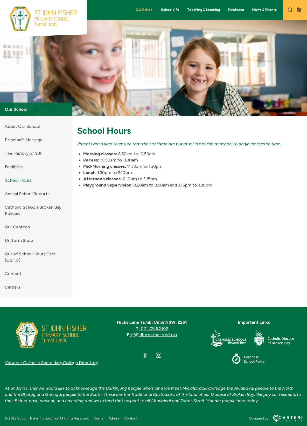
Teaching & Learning (203, 10)
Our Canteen (17, 227)
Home (98, 418)
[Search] (290, 10)
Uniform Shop (19, 240)
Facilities (14, 166)
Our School (144, 10)
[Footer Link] (232, 339)
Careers (12, 287)
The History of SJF (23, 153)
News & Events (264, 10)
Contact (13, 273)
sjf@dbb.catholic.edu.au (153, 334)
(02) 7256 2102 (154, 328)
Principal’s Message (23, 139)
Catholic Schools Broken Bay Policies (33, 210)
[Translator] (300, 10)
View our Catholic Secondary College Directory (51, 362)
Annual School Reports (27, 193)
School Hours (18, 180)
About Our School (22, 126)
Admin (114, 418)
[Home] (51, 334)
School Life (170, 10)
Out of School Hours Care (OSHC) (30, 257)
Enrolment (236, 10)
